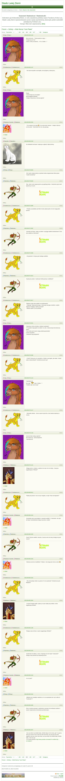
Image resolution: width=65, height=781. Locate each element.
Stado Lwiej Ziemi (11, 3)
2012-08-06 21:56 (28, 90)
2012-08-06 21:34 (28, 35)
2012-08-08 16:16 (28, 577)
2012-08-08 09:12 (28, 492)
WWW (5, 134)
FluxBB (61, 776)
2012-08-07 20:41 (28, 323)
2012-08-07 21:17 (28, 410)
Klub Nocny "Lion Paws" (23, 29)
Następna (45, 32)
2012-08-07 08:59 (28, 170)
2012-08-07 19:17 (28, 300)
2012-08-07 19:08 (28, 253)
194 (23, 32)
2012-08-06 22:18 (28, 141)
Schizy (10, 29)
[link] (43, 24)
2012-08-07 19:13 (28, 275)
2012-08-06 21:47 (28, 67)
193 (19, 32)
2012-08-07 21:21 (28, 465)
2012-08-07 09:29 (28, 181)
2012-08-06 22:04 (28, 122)
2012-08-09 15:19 (28, 675)
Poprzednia (9, 32)
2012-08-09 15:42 (28, 694)
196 (30, 32)
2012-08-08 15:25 (28, 534)
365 (40, 32)
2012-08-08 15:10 (28, 515)
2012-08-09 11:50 (28, 627)
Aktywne (25, 10)
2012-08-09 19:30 (28, 705)
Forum (4, 29)
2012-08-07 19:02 (28, 228)
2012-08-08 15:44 (28, 558)
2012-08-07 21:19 (28, 432)
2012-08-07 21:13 (28, 378)
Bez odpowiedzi (31, 10)
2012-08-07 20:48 (28, 355)
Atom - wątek (60, 773)
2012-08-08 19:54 (28, 600)
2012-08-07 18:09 (28, 205)
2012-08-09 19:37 (28, 729)
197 (34, 32)
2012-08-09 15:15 (28, 650)
